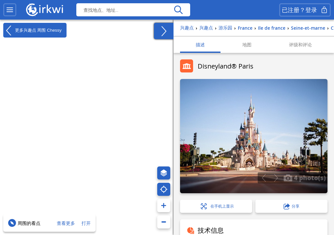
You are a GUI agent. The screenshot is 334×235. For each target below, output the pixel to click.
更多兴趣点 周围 (32, 30)
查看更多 (66, 223)
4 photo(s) (304, 177)
